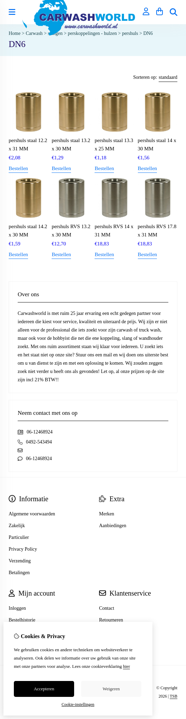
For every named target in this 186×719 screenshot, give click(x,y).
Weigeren (111, 688)
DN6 (148, 33)
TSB (173, 696)
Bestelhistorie (22, 620)
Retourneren (111, 620)
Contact (106, 608)
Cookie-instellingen (78, 704)
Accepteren (44, 688)
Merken (106, 513)
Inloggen (17, 608)
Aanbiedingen (112, 525)
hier (126, 666)
